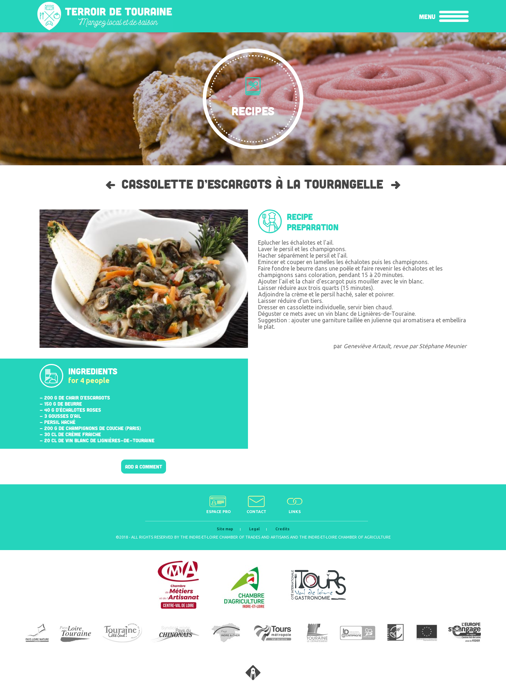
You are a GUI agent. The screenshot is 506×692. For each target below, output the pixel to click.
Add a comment (143, 466)
